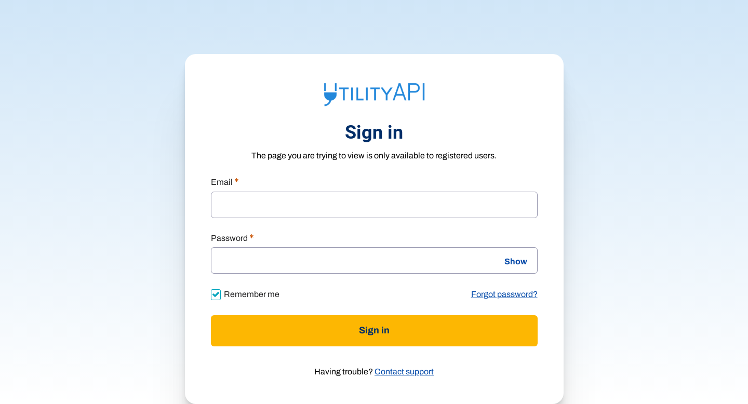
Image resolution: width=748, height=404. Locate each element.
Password (232, 239)
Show (515, 262)
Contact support (404, 371)
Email (225, 182)
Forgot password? (504, 294)
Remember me (251, 294)
